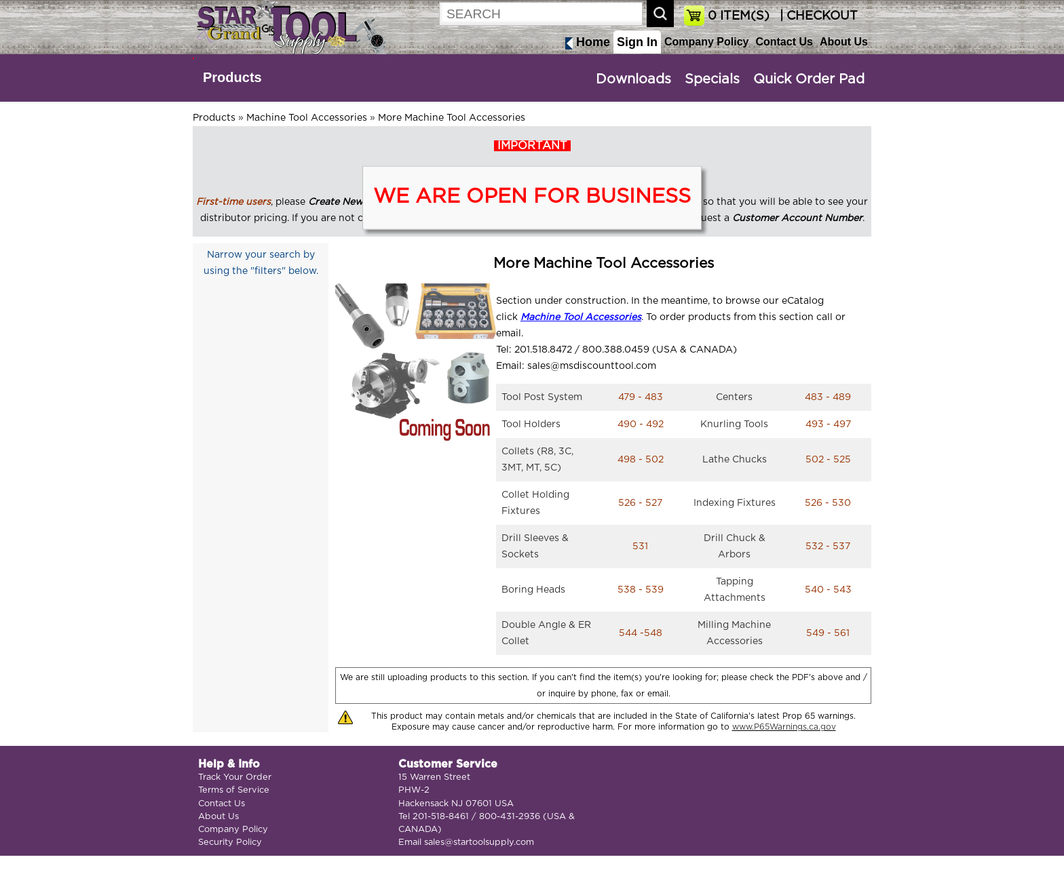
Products (232, 77)
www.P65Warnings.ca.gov (784, 727)
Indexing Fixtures (735, 503)
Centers (734, 397)
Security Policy (230, 842)
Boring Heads (533, 590)
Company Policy (706, 41)
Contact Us (783, 41)
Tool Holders (530, 424)
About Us (844, 41)
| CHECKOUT (817, 16)
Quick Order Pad (808, 79)
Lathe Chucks (734, 459)
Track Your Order (234, 777)
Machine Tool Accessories (306, 118)
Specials (712, 79)
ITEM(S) (739, 16)
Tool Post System (541, 397)
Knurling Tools (734, 424)
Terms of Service (233, 790)
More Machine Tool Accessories (451, 118)
